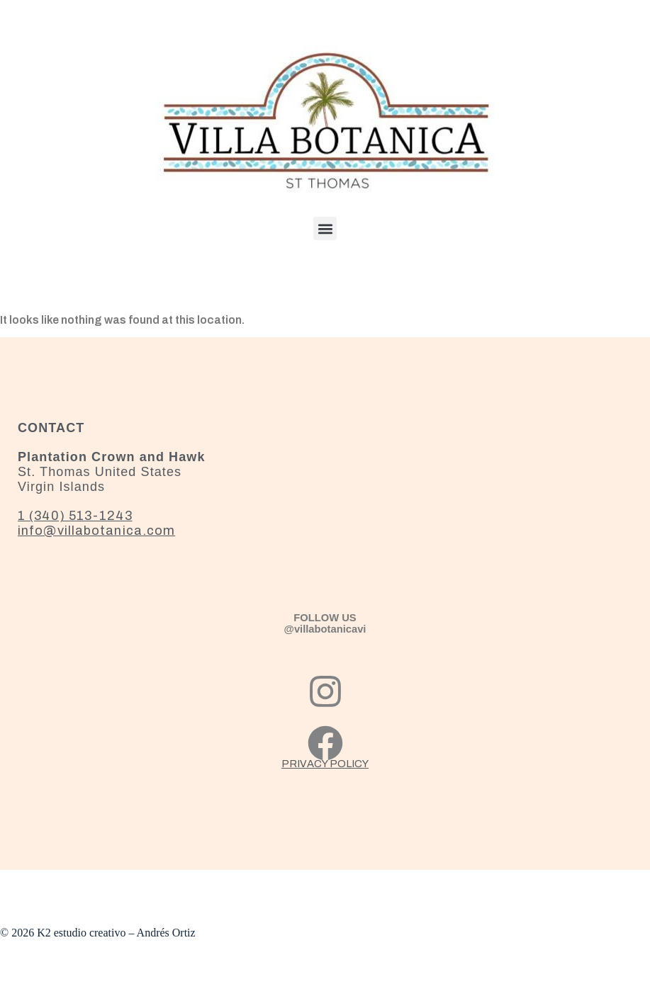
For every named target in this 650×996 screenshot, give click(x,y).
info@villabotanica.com (96, 531)
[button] (325, 228)
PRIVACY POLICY (325, 763)
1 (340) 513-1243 (75, 516)
